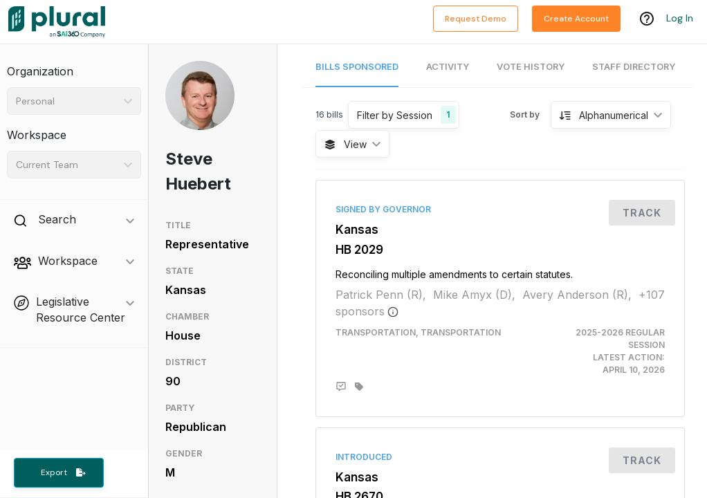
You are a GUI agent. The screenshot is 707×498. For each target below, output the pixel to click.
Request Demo (475, 18)
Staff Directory (633, 67)
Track (642, 213)
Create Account (576, 18)
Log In (679, 18)
